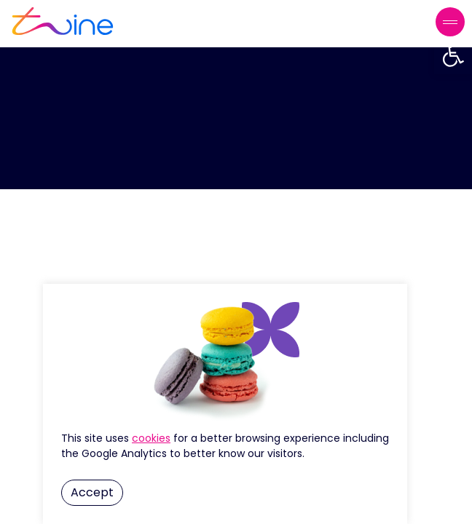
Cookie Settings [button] (151, 438)
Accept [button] (92, 492)
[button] (453, 55)
